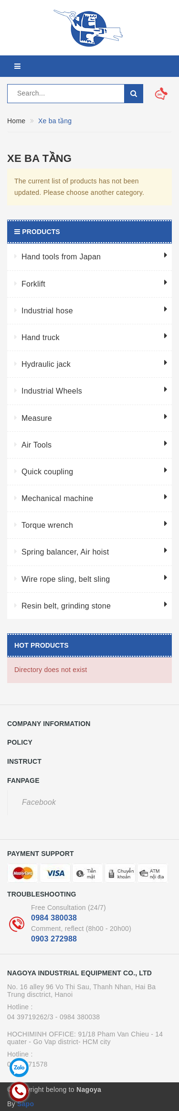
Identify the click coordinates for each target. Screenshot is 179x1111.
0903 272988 (54, 939)
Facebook (39, 802)
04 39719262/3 (30, 1017)
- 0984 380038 (77, 1017)
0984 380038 (54, 918)
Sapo (25, 1104)
